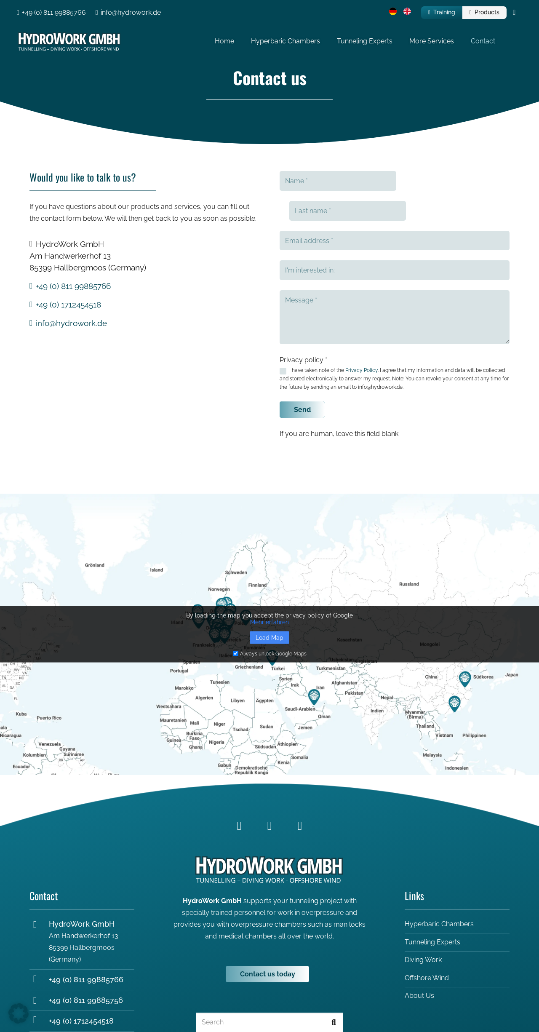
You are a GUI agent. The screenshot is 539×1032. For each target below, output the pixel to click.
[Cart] (514, 12)
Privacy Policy (361, 340)
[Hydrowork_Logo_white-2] (79, 42)
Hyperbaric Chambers (439, 894)
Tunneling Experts (432, 912)
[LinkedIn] (269, 796)
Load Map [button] (269, 607)
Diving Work (423, 930)
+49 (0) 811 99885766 (86, 949)
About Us (419, 966)
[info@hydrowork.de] (39, 1011)
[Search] (269, 993)
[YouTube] (300, 796)
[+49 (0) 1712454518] (39, 991)
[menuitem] (394, 13)
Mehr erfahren (269, 591)
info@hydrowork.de (84, 1011)
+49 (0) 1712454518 (81, 991)
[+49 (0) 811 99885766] (39, 950)
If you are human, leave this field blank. (340, 404)
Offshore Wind (427, 948)
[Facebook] (239, 796)
